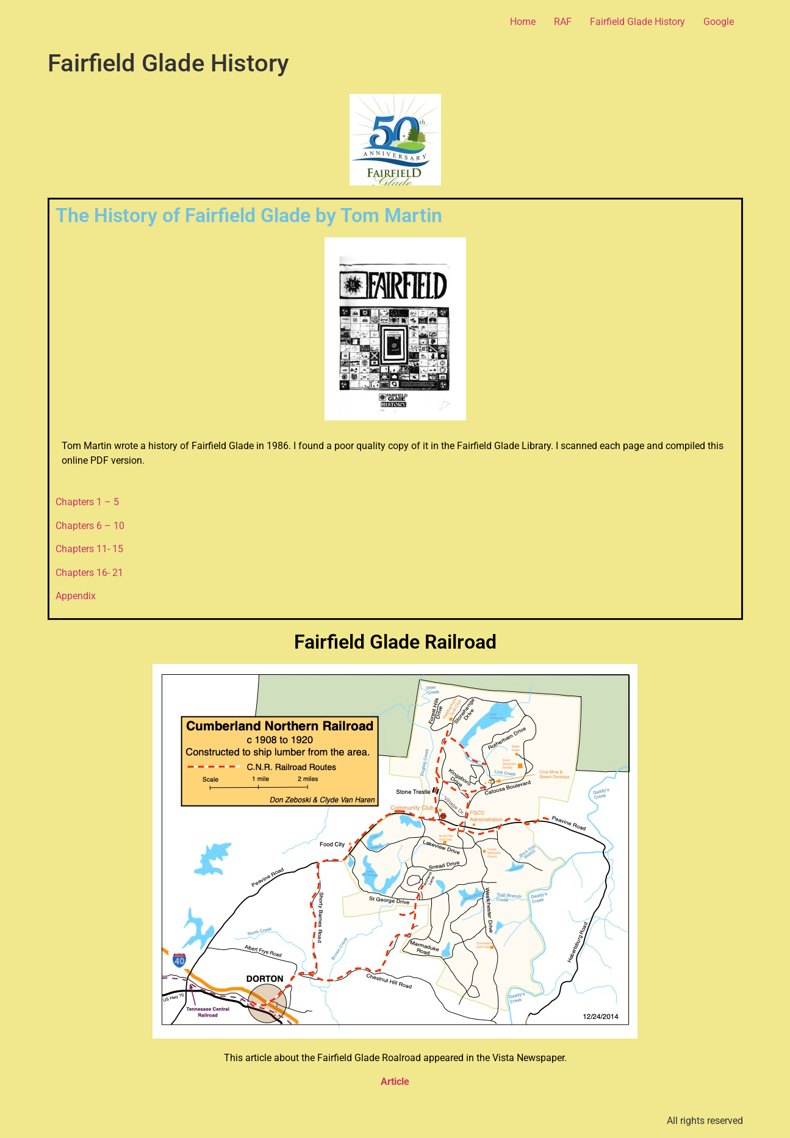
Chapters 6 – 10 (90, 525)
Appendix (76, 596)
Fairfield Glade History (637, 21)
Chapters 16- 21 (89, 572)
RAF (563, 21)
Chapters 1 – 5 (87, 502)
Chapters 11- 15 (89, 549)
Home (523, 21)
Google (718, 21)
